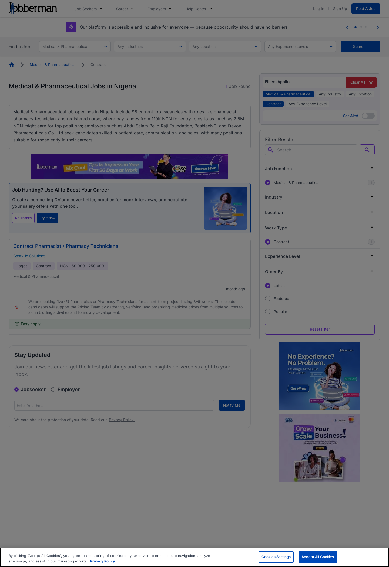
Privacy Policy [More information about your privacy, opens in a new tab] (102, 561)
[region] (194, 557)
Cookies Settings (276, 557)
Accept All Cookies (317, 557)
